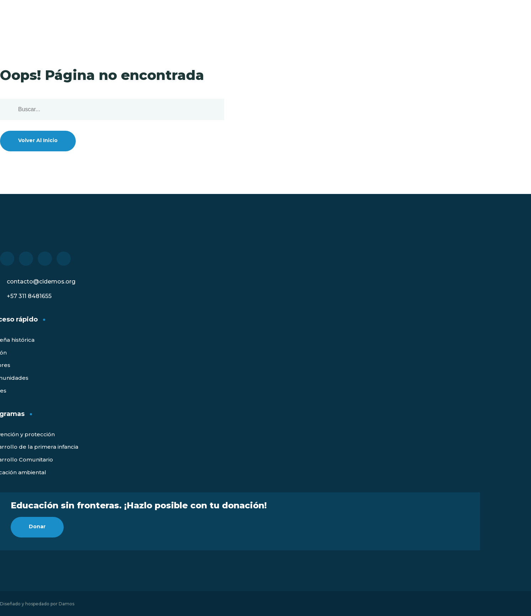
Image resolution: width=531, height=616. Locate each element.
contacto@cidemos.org (41, 281)
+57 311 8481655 (29, 296)
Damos (66, 603)
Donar (37, 526)
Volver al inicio (38, 140)
